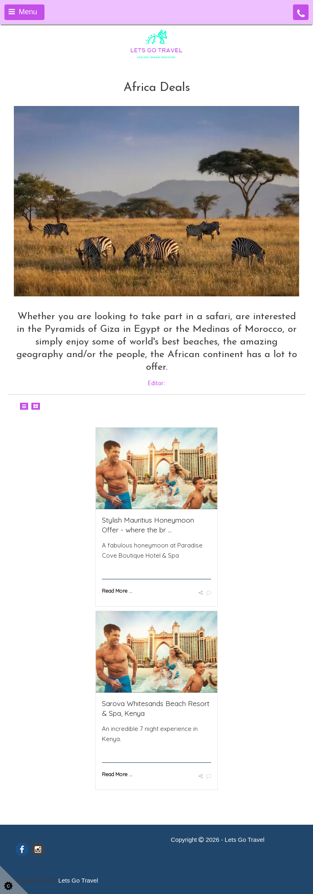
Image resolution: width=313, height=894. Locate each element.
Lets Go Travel (78, 880)
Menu (23, 12)
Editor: (156, 383)
